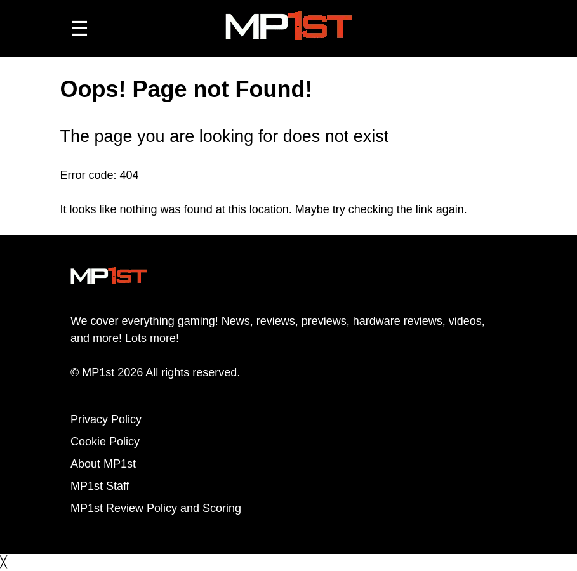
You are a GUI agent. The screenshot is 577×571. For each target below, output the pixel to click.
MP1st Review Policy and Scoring (155, 508)
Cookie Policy (105, 441)
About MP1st (103, 463)
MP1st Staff (99, 486)
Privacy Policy (106, 419)
